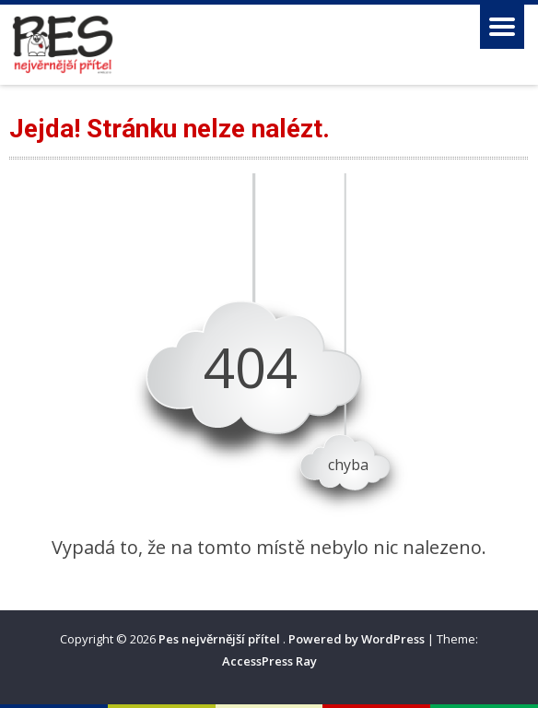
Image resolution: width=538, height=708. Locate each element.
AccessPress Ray (269, 661)
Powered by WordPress (356, 639)
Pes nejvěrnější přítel (220, 639)
